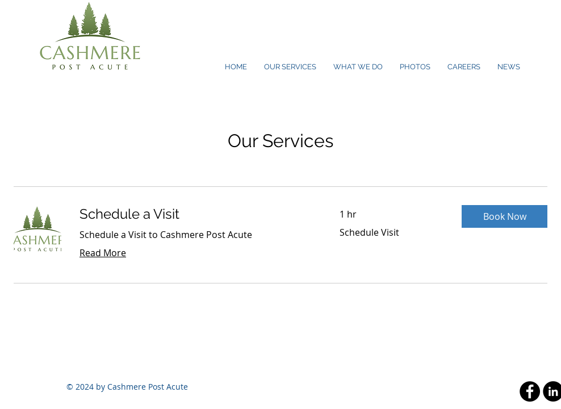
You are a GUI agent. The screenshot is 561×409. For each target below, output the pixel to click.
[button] (504, 216)
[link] (195, 214)
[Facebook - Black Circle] (530, 391)
